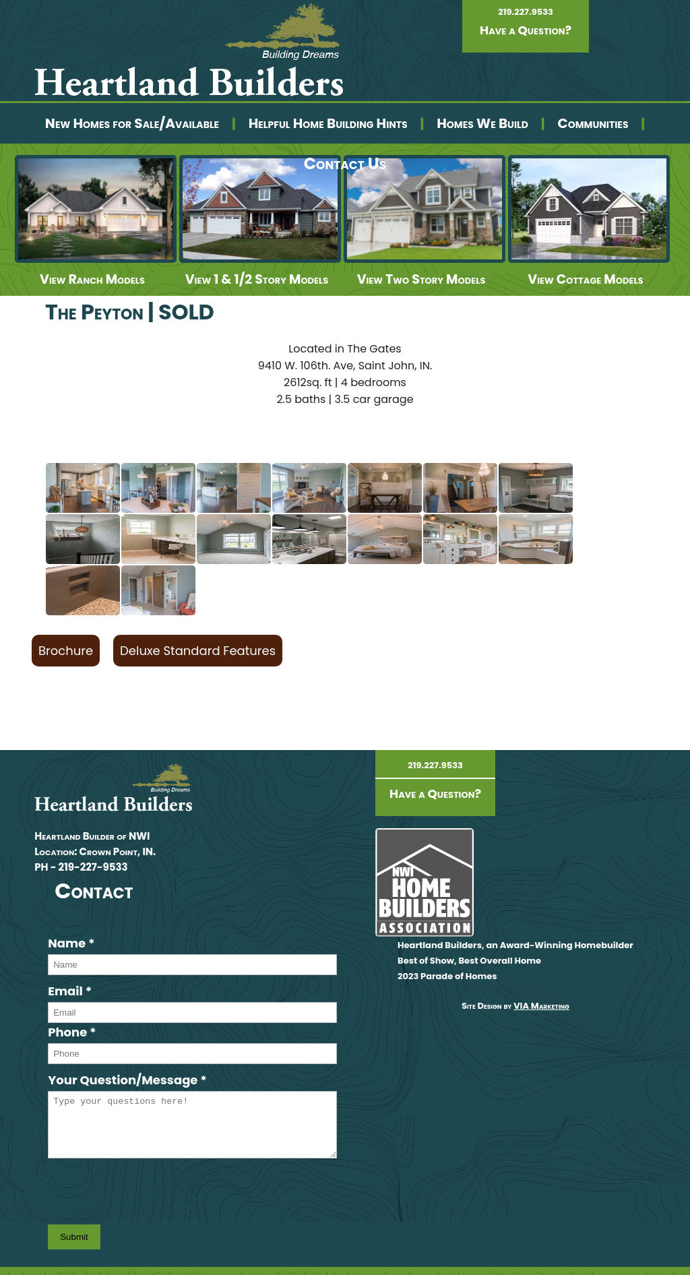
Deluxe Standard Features (198, 650)
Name (71, 943)
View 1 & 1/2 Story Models (257, 279)
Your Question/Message (127, 1079)
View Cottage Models (585, 279)
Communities (592, 123)
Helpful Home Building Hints (328, 123)
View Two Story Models (421, 279)
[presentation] (150, 1191)
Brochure (65, 650)
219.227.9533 (525, 11)
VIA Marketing (541, 1005)
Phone (72, 1032)
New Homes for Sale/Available (132, 123)
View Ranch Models (92, 279)
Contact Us (345, 163)
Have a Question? (525, 30)
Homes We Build (482, 123)
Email (70, 991)
